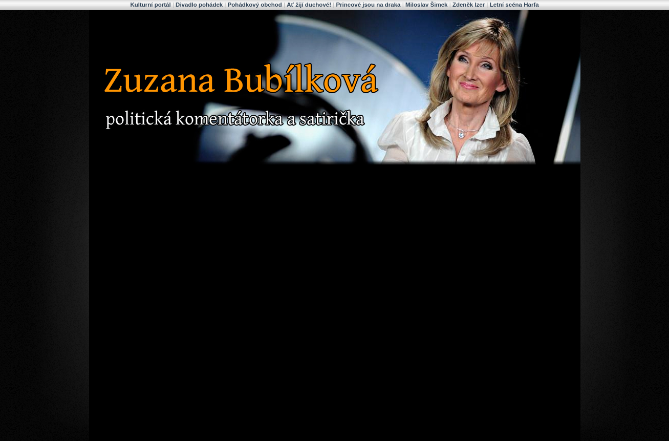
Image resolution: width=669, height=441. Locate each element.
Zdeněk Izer (468, 5)
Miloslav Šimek (426, 5)
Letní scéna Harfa (514, 5)
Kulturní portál (150, 5)
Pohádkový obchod (255, 5)
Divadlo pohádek (199, 5)
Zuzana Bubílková (167, 22)
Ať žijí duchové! (309, 5)
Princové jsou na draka (368, 5)
